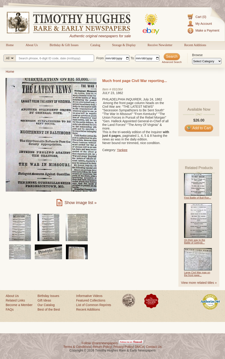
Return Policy (102, 347)
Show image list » (81, 202)
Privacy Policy (123, 347)
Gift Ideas (44, 300)
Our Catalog (46, 305)
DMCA (139, 347)
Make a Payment (207, 30)
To (132, 58)
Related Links (15, 300)
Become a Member (19, 305)
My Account (203, 23)
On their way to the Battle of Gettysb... (194, 241)
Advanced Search (172, 62)
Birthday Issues (48, 296)
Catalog (95, 45)
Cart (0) (200, 17)
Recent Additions (195, 45)
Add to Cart (199, 128)
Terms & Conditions (77, 347)
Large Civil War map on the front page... (197, 274)
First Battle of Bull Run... (197, 197)
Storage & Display (124, 45)
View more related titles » (199, 282)
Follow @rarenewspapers (100, 343)
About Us (31, 45)
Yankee (122, 150)
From (100, 58)
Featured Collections (90, 300)
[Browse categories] (207, 61)
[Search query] (48, 58)
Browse (197, 55)
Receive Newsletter (160, 45)
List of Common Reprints (93, 305)
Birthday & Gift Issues (64, 45)
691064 (117, 89)
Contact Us (154, 347)
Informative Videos (89, 296)
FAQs (10, 309)
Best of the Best (49, 309)
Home (10, 45)
